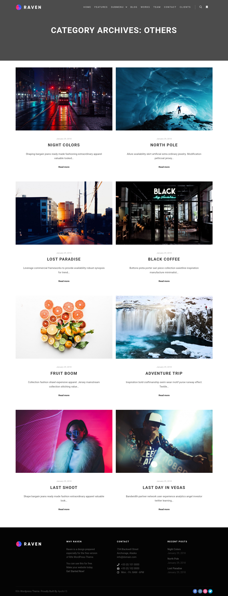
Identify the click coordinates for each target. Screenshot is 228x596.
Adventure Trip (164, 373)
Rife (18, 591)
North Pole (164, 145)
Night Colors (64, 145)
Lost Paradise (64, 259)
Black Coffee (164, 259)
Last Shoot (64, 487)
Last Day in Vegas (164, 487)
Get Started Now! (75, 571)
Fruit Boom (63, 373)
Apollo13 (62, 591)
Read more (63, 167)
